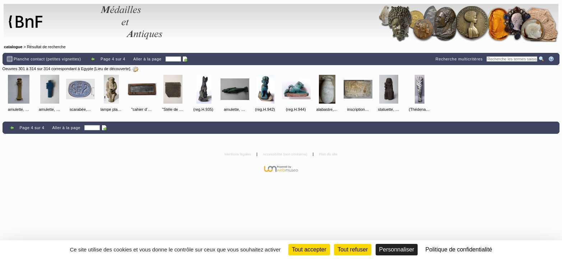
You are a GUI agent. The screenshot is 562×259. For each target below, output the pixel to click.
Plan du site (328, 154)
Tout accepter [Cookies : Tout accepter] (309, 249)
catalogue (13, 47)
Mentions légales (238, 154)
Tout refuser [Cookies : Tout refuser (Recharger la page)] (353, 249)
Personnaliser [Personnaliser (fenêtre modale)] (396, 249)
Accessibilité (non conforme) (285, 154)
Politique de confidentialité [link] (459, 249)
